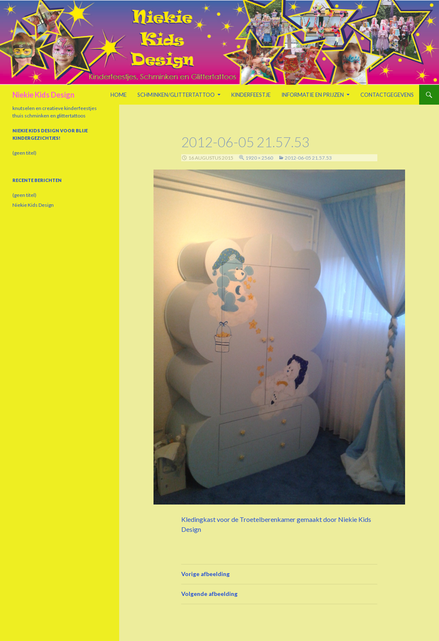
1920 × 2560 (259, 158)
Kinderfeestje (251, 94)
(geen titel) (24, 153)
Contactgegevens (387, 94)
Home (118, 94)
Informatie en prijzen (312, 94)
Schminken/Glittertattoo (176, 94)
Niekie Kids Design (43, 94)
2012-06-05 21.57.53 (308, 158)
